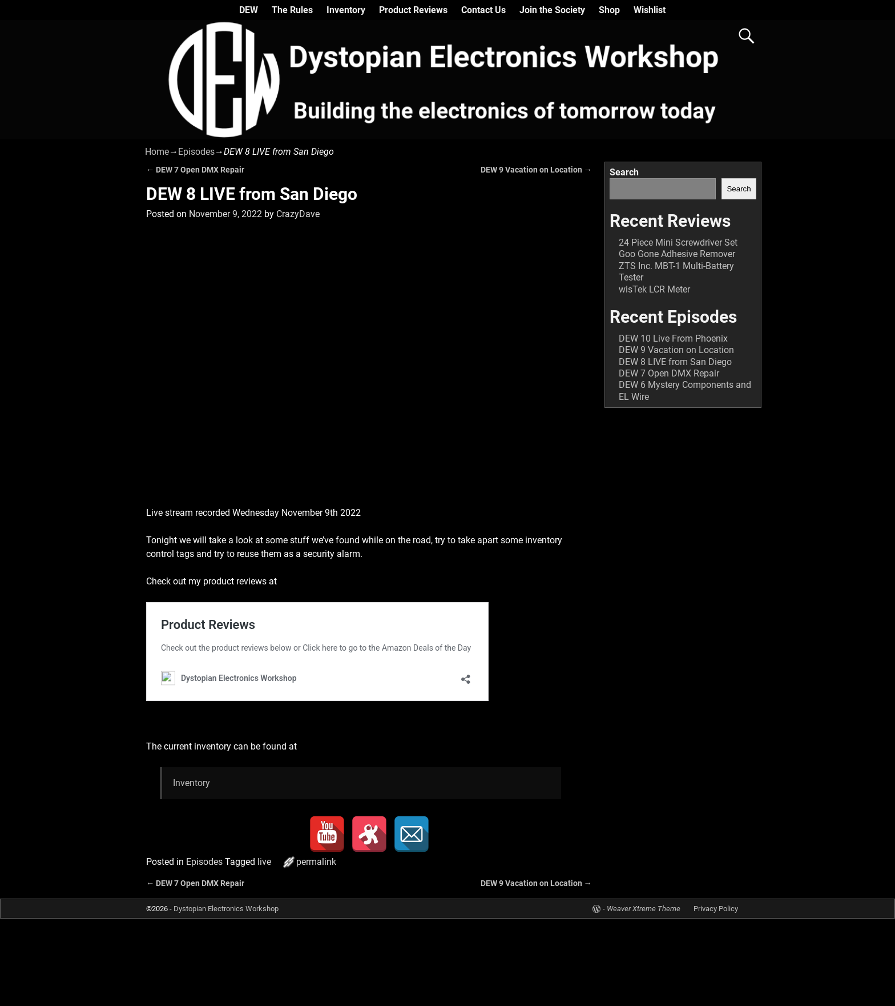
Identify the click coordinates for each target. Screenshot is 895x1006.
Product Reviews (413, 10)
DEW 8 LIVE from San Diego (675, 361)
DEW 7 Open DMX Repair (195, 170)
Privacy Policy (716, 908)
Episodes (196, 151)
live (264, 861)
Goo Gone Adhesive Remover (677, 254)
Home (157, 151)
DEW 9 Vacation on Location (536, 170)
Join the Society (552, 10)
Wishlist (650, 10)
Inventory (345, 10)
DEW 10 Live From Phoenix (673, 338)
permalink (316, 861)
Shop (609, 10)
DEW (248, 10)
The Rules (292, 10)
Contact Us (483, 10)
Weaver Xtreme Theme (643, 908)
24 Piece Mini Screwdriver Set (678, 242)
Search (624, 172)
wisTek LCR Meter (654, 289)
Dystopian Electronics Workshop (226, 908)
